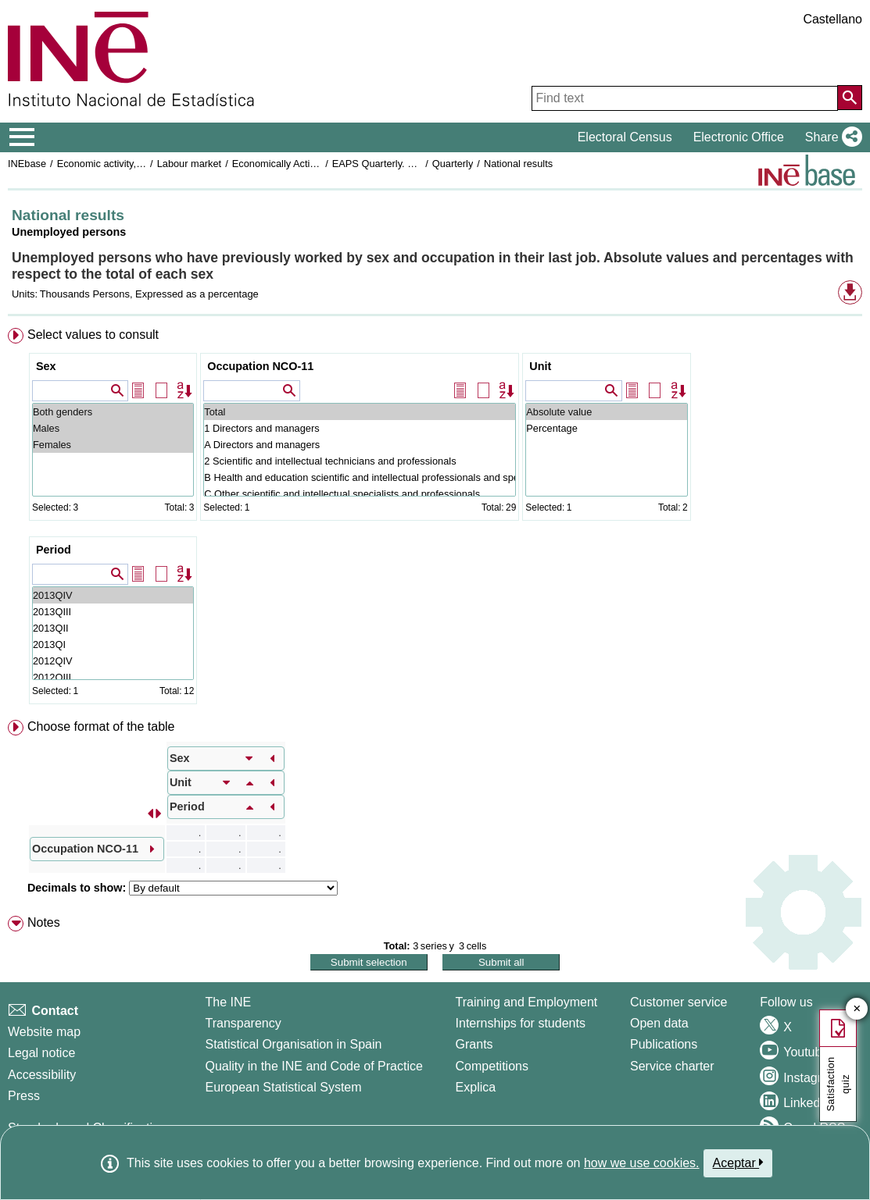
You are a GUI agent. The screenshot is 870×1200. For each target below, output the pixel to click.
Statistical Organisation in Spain (293, 1044)
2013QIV (113, 595)
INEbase (27, 163)
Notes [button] (43, 922)
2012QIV (113, 661)
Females (113, 444)
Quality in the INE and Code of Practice (313, 1066)
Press (24, 1095)
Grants (474, 1044)
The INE (228, 1002)
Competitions (492, 1066)
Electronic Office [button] (738, 137)
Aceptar (738, 1162)
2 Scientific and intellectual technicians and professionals (359, 461)
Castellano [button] (832, 19)
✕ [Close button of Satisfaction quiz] (857, 1009)
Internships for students (520, 1023)
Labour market (189, 163)
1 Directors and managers (359, 428)
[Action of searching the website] (849, 97)
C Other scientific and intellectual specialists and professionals (359, 494)
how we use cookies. (642, 1163)
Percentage (606, 428)
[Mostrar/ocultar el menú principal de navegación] (22, 137)
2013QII (113, 628)
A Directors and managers (359, 444)
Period (53, 549)
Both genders (113, 412)
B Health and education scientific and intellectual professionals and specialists (359, 477)
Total (359, 412)
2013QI (113, 644)
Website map (44, 1031)
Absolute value (606, 412)
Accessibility (42, 1074)
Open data (659, 1023)
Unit (540, 366)
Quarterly (453, 163)
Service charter (672, 1066)
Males (113, 428)
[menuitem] (435, 519)
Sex (46, 366)
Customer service (678, 1002)
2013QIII (113, 612)
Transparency (243, 1023)
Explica (476, 1087)
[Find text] (685, 98)
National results (518, 163)
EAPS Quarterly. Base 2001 (394, 163)
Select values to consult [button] (93, 334)
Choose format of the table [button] (101, 726)
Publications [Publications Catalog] (663, 1044)
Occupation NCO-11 (260, 366)
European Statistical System (283, 1087)
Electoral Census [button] (625, 137)
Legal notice (41, 1052)
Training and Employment (527, 1002)
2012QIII (113, 677)
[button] (830, 137)
